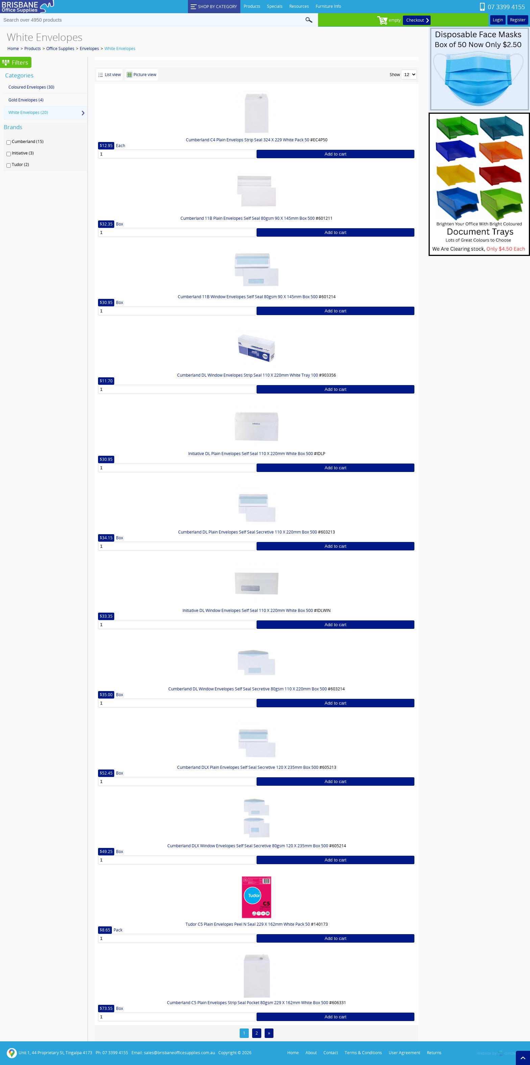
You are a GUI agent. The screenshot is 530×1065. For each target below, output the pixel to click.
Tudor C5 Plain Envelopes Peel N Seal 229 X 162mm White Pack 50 (248, 924)
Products (32, 48)
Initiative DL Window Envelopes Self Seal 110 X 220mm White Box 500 (248, 610)
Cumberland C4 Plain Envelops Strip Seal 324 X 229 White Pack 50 (247, 140)
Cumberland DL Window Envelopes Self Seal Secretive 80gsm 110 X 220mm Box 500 (247, 689)
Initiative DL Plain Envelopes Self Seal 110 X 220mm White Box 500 (250, 453)
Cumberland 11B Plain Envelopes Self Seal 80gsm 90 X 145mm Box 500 (247, 218)
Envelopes (89, 48)
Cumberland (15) (28, 141)
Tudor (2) (20, 164)
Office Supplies (60, 48)
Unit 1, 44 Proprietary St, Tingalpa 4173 (49, 1053)
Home (13, 48)
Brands (13, 127)
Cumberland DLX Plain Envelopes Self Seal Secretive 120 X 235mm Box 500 (247, 767)
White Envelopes (120, 48)
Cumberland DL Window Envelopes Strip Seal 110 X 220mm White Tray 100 (247, 375)
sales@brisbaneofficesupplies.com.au (179, 1053)
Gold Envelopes (26, 100)
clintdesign (513, 1053)
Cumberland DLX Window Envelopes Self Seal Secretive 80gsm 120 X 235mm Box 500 (247, 846)
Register (518, 20)
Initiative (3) (23, 153)
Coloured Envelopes (31, 87)
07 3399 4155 (506, 7)
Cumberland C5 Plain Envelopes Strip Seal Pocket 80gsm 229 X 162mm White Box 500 (247, 1002)
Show (395, 74)
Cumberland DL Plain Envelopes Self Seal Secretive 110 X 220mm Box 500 (247, 532)
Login (498, 20)
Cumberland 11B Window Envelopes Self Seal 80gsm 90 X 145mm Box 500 (248, 297)
